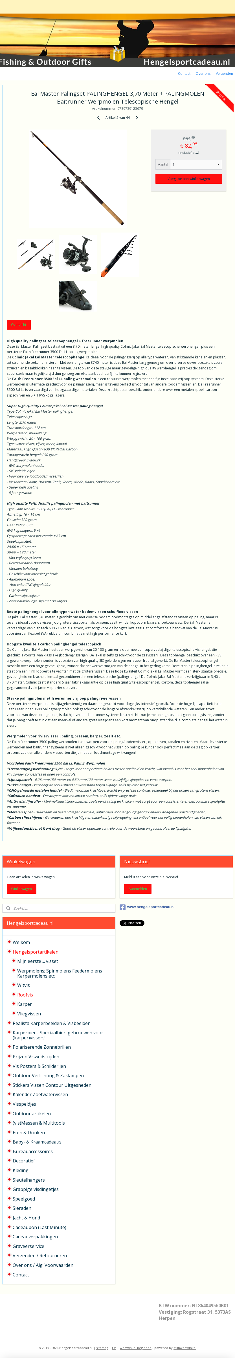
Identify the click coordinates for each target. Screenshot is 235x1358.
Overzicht (18, 324)
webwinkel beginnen (135, 1348)
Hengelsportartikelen (35, 952)
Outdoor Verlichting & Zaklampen (48, 1075)
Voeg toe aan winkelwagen (189, 178)
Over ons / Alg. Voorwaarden (43, 1265)
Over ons (203, 73)
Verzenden (224, 73)
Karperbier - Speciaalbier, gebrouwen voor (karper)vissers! (58, 1035)
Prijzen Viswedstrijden (36, 1056)
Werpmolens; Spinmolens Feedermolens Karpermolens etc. (59, 973)
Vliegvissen (29, 1014)
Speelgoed (24, 1199)
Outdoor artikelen (32, 1114)
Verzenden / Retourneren (40, 1255)
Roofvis (25, 995)
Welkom (21, 942)
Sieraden (22, 1208)
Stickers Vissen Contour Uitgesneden (52, 1085)
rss (114, 1348)
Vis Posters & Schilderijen (39, 1066)
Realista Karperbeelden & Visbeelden (52, 1023)
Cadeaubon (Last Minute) (39, 1227)
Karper (24, 1004)
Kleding (20, 1170)
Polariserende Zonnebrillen (42, 1047)
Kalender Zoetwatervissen (40, 1094)
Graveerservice (28, 1246)
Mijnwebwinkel (184, 1348)
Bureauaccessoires (33, 1151)
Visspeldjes (24, 1104)
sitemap (102, 1348)
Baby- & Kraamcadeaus (37, 1142)
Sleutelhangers (29, 1180)
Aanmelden (138, 888)
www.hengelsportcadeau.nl (147, 907)
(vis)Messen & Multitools (39, 1123)
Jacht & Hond (26, 1218)
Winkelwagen (21, 888)
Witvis (23, 985)
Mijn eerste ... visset (37, 961)
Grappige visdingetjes (36, 1189)
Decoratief (24, 1161)
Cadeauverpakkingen (35, 1237)
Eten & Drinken (29, 1132)
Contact (184, 73)
